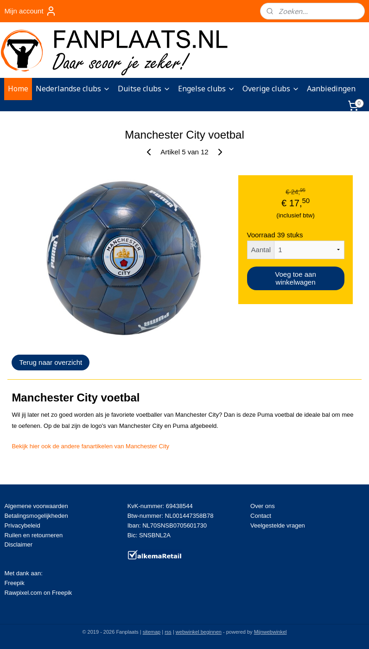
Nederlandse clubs (73, 88)
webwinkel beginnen (199, 632)
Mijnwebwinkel (270, 632)
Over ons (262, 506)
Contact (260, 515)
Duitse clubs (144, 88)
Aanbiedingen (331, 88)
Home (18, 88)
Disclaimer (18, 544)
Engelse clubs (206, 88)
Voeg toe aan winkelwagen (295, 278)
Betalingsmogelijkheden (36, 515)
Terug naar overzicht (50, 362)
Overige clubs (270, 88)
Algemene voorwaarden (36, 506)
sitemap (152, 632)
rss (168, 632)
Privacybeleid (22, 525)
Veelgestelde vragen (277, 525)
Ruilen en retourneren (33, 535)
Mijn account (30, 11)
